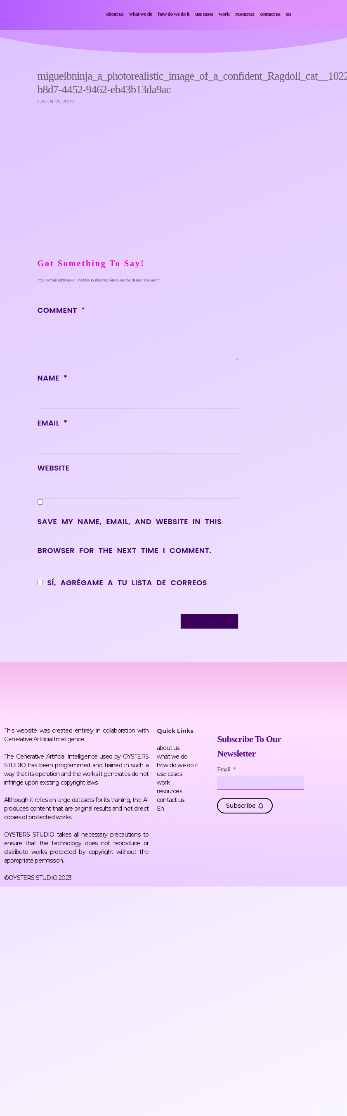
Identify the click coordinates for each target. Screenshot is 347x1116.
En (288, 14)
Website (54, 468)
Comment (61, 310)
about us (114, 14)
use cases (204, 14)
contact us (270, 14)
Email (52, 423)
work (224, 14)
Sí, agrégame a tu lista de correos (122, 582)
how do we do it (173, 14)
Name (52, 378)
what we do (140, 14)
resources (244, 14)
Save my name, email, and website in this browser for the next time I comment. (130, 536)
